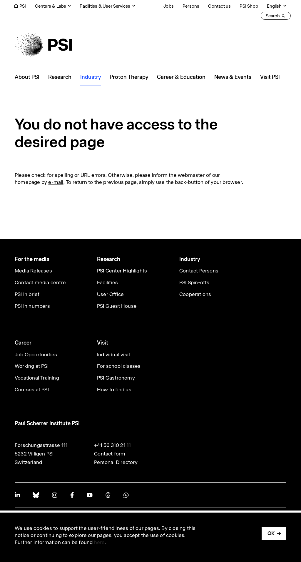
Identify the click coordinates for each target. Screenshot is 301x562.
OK (271, 533)
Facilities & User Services (105, 6)
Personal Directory (116, 462)
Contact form (109, 454)
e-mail (55, 182)
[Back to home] (43, 44)
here (99, 542)
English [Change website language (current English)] (274, 6)
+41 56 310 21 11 (112, 445)
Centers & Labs (50, 6)
